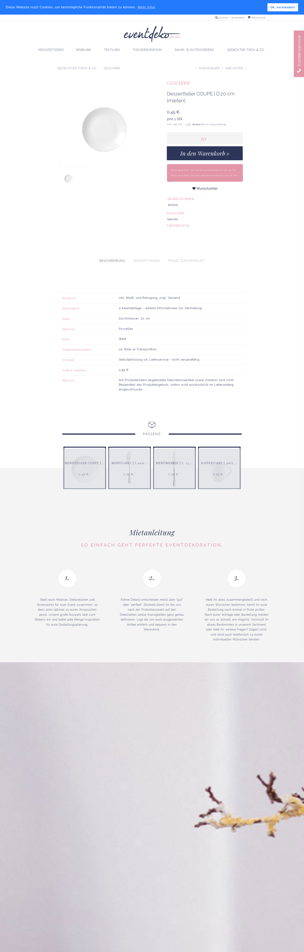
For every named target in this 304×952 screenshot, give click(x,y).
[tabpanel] (152, 327)
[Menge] (205, 138)
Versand (196, 124)
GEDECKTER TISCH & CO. (246, 49)
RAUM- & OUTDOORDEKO (194, 49)
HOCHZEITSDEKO (51, 49)
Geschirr (178, 83)
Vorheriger (209, 68)
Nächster (235, 68)
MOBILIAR (83, 49)
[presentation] (112, 250)
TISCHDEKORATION (147, 49)
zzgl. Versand (169, 287)
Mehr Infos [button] (146, 7)
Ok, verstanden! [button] (282, 7)
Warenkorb (257, 17)
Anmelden (238, 17)
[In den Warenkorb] (205, 153)
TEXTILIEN (112, 49)
